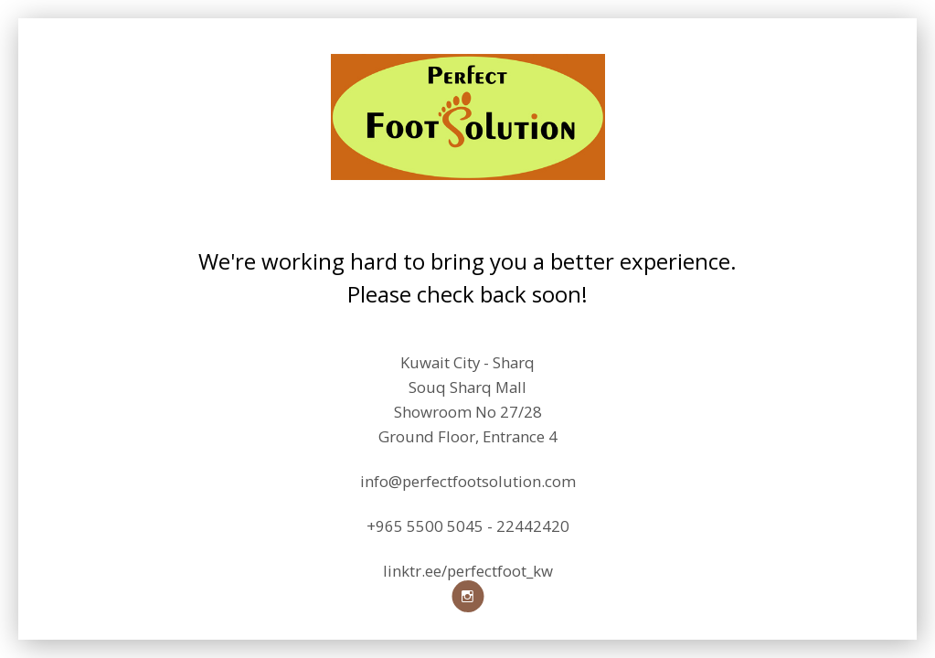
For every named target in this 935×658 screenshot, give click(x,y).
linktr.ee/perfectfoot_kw (468, 571)
